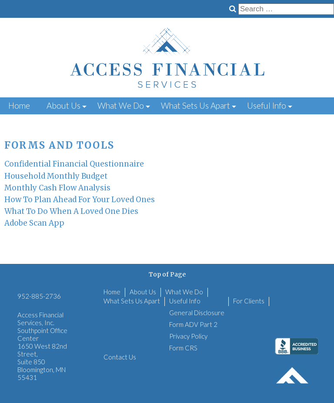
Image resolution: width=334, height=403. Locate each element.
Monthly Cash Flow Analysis (57, 188)
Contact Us (84, 122)
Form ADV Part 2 (193, 324)
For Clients (27, 122)
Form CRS (183, 348)
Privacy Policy (188, 336)
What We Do (120, 105)
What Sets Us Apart (195, 105)
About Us (63, 105)
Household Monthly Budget (55, 176)
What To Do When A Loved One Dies (71, 211)
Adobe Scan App (34, 223)
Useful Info (266, 105)
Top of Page (167, 274)
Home (19, 105)
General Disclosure (196, 312)
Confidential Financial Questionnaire (74, 164)
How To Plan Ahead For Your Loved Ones (79, 199)
